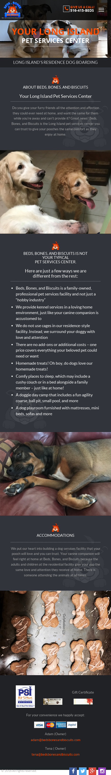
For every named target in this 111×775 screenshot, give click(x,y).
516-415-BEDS (82, 10)
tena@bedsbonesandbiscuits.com (56, 754)
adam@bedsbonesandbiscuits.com (55, 740)
